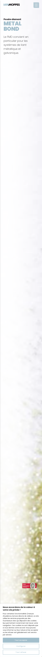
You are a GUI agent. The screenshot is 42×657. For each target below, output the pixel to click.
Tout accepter (21, 640)
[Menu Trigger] (36, 5)
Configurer (21, 646)
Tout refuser (21, 652)
